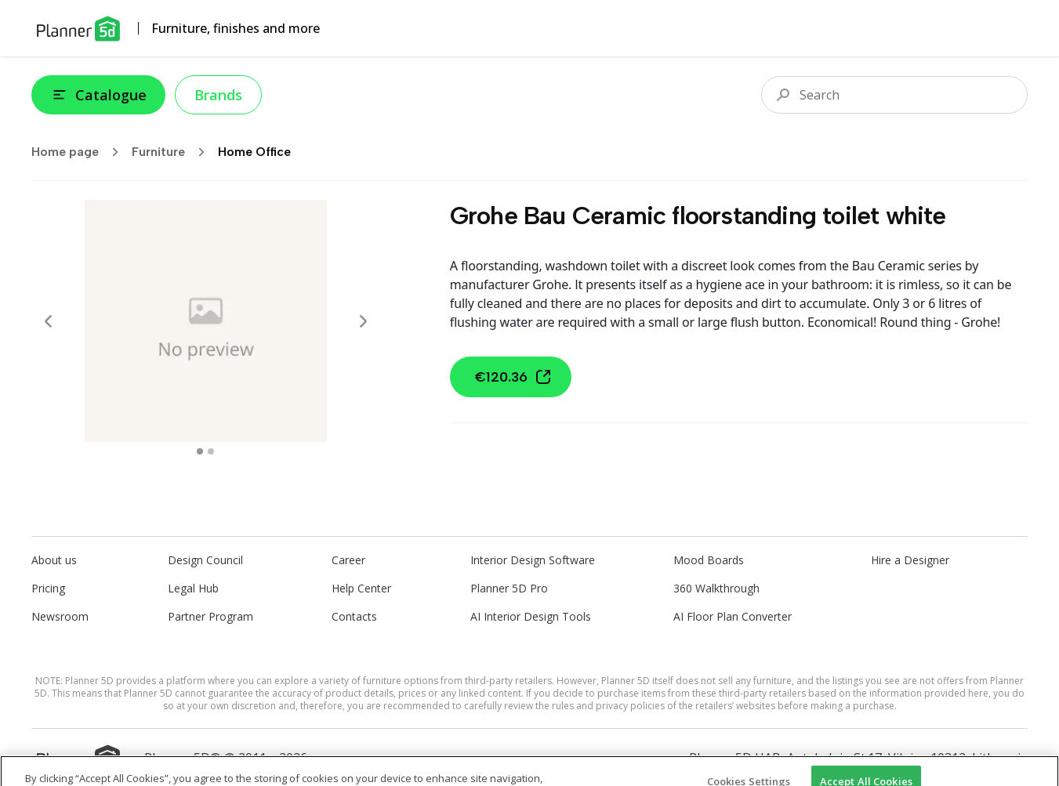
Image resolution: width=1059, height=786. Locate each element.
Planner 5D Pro (509, 588)
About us (54, 559)
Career (348, 559)
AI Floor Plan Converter (732, 616)
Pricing (48, 588)
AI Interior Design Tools (530, 616)
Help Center (361, 588)
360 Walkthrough (716, 588)
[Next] (363, 321)
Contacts (354, 616)
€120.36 (514, 377)
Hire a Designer (910, 559)
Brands (218, 94)
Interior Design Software (532, 559)
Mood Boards (708, 559)
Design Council (205, 559)
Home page (80, 152)
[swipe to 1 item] (211, 451)
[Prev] (48, 321)
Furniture (173, 152)
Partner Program (210, 616)
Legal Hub (193, 588)
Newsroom (60, 616)
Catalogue (98, 94)
